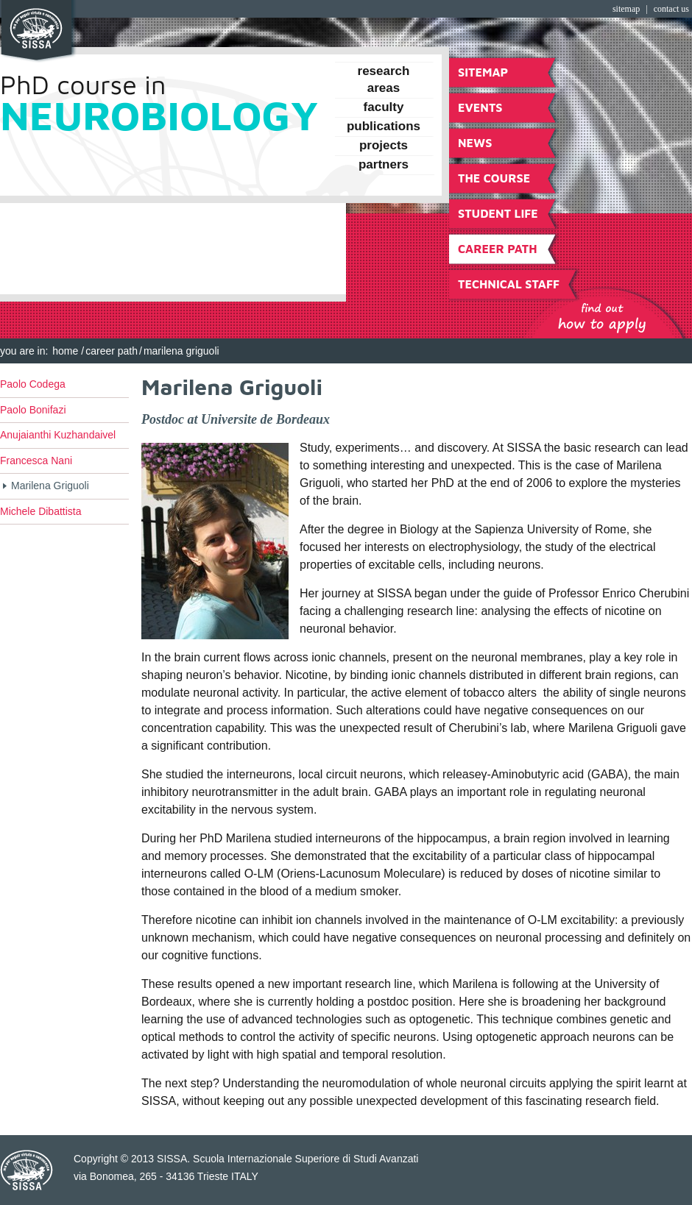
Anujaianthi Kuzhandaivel (58, 435)
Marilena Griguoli (50, 485)
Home (65, 351)
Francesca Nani (36, 460)
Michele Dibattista (41, 511)
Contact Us (671, 9)
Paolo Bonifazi (33, 410)
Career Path (111, 351)
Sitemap (626, 9)
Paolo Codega (33, 384)
